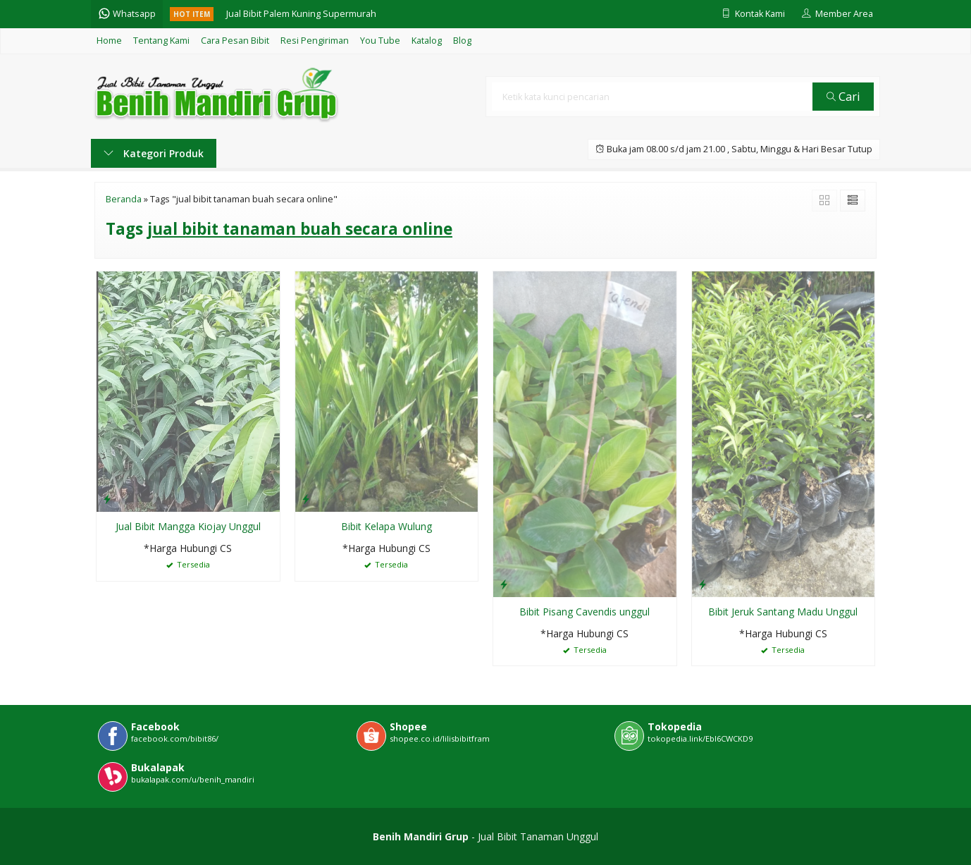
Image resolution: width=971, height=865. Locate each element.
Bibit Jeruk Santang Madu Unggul (783, 611)
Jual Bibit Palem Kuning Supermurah (301, 14)
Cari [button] (843, 96)
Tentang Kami (161, 41)
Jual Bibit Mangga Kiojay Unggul (188, 526)
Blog (462, 41)
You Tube (380, 41)
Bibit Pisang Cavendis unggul (584, 611)
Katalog (427, 41)
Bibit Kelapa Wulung (386, 526)
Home (109, 41)
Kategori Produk (154, 153)
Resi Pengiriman (314, 41)
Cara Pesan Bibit (235, 41)
